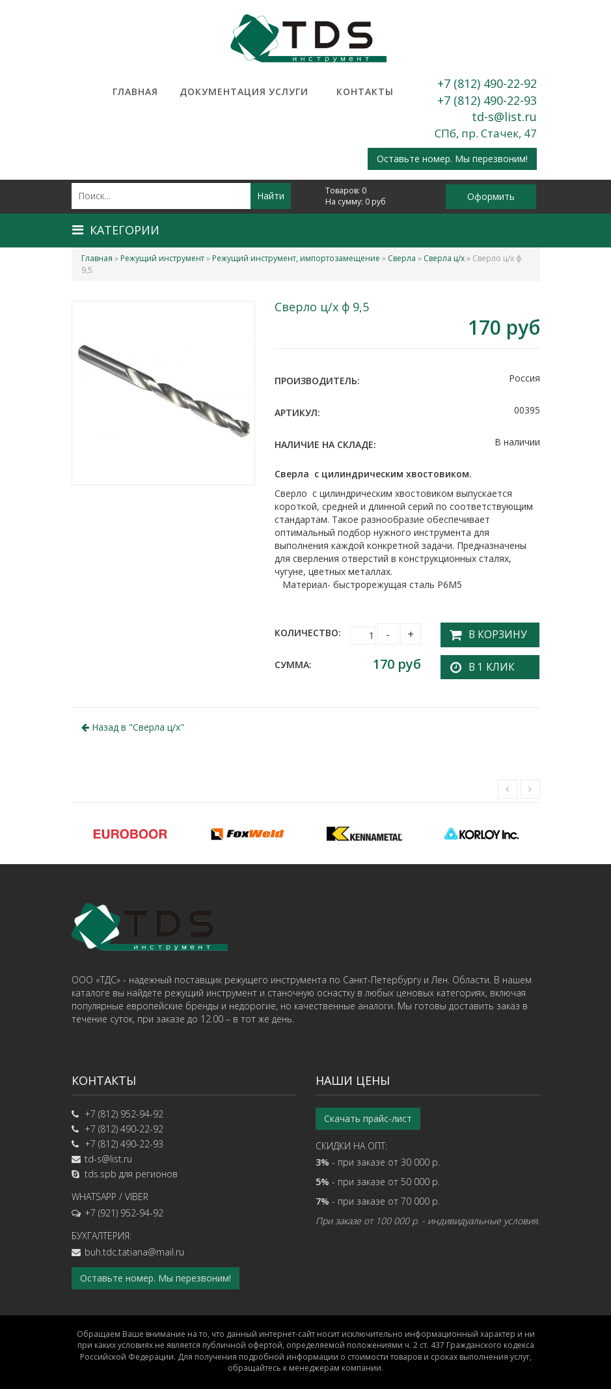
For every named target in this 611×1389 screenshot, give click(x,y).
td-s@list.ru (504, 116)
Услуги (288, 91)
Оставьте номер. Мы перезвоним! (452, 158)
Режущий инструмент (162, 258)
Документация (212, 91)
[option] (130, 830)
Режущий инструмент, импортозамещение (296, 258)
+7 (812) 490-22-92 (487, 83)
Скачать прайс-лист (368, 1115)
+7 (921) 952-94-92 (124, 1209)
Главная (135, 91)
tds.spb (100, 1170)
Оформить (491, 196)
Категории (115, 230)
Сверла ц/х (444, 258)
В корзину (490, 632)
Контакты (365, 91)
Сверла (402, 258)
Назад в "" (132, 723)
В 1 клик (485, 663)
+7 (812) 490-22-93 (487, 100)
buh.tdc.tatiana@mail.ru (134, 1248)
